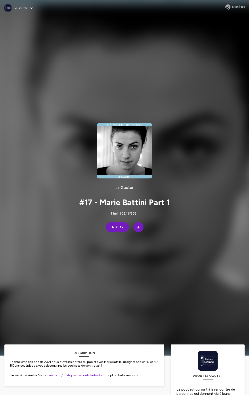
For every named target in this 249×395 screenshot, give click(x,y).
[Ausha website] (235, 7)
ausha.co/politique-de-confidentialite (75, 375)
